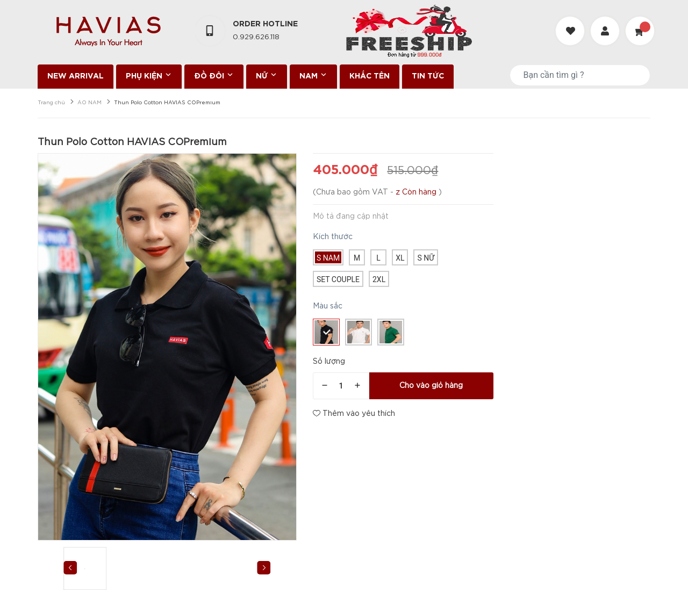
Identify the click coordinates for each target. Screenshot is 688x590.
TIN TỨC (428, 76)
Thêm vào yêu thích (354, 413)
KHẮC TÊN (369, 76)
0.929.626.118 (256, 37)
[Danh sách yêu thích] (571, 21)
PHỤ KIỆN (149, 75)
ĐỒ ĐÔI (214, 75)
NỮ (266, 75)
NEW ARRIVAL (75, 76)
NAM (313, 75)
